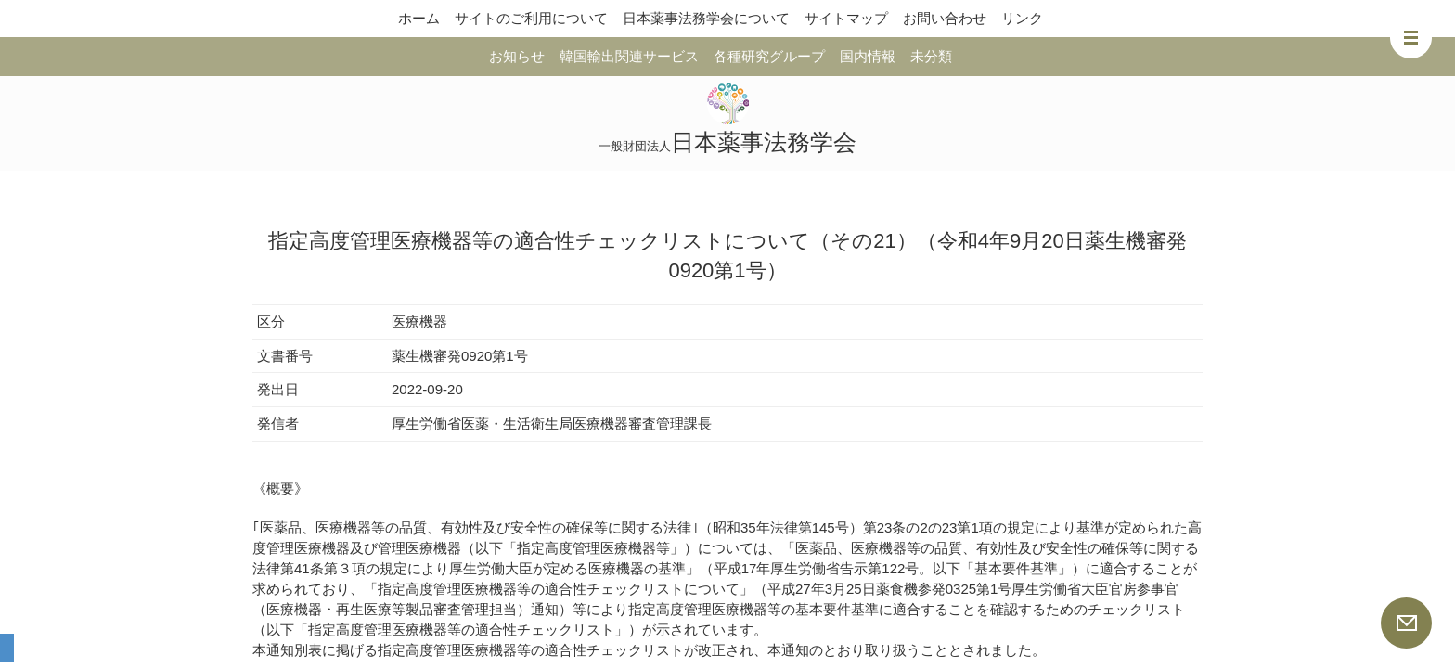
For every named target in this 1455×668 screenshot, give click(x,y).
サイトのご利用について (531, 18)
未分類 (931, 56)
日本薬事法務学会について (706, 18)
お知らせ (517, 56)
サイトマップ (846, 18)
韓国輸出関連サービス (629, 56)
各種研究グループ (769, 56)
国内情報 (867, 56)
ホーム (419, 18)
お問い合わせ (944, 18)
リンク (1022, 18)
